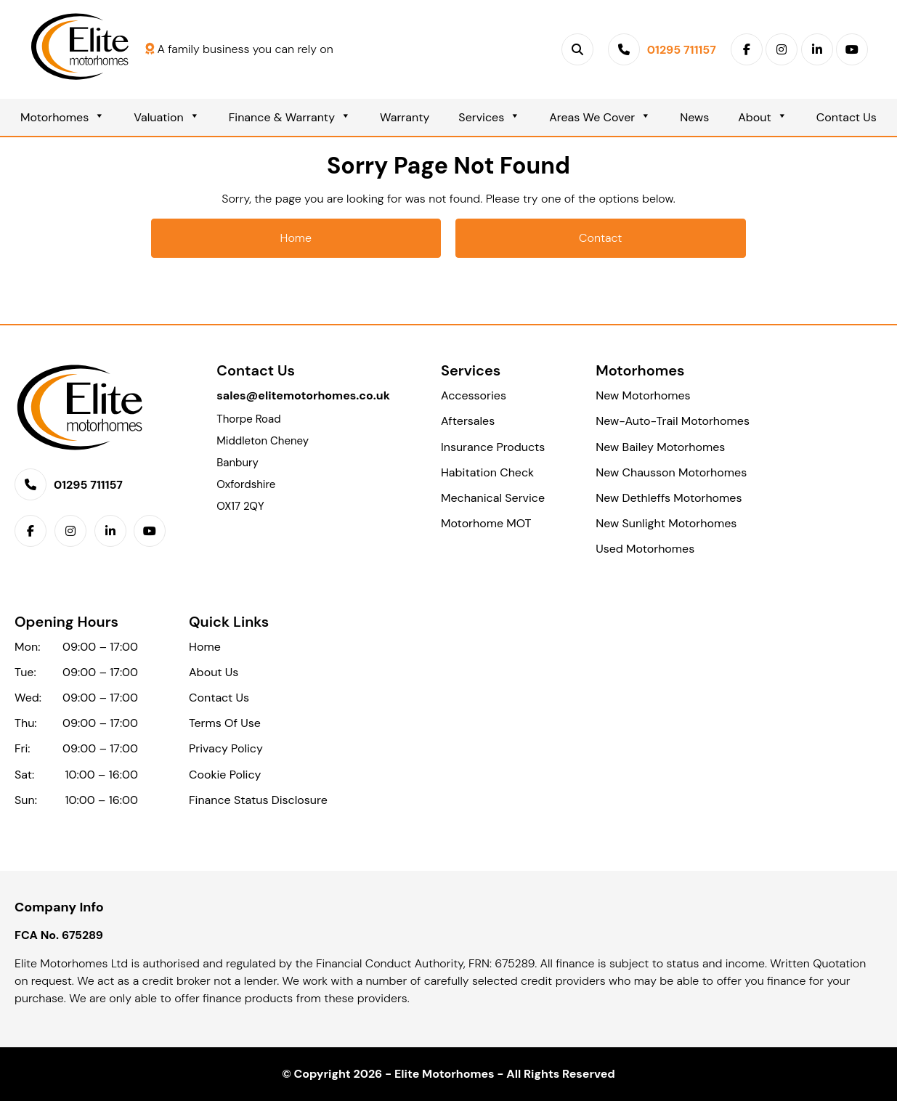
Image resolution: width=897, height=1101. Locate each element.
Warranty (404, 117)
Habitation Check (487, 472)
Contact (600, 237)
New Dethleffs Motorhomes (669, 497)
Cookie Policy (225, 774)
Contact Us (846, 117)
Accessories (473, 395)
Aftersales (468, 420)
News (694, 117)
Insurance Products (493, 447)
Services (489, 117)
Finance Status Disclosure (258, 800)
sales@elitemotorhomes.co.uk (303, 395)
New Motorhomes (643, 395)
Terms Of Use (225, 723)
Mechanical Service (493, 497)
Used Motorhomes (645, 548)
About (762, 117)
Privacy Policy (226, 748)
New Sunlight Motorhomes (666, 523)
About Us (213, 672)
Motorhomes (62, 117)
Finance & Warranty (290, 117)
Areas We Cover (600, 117)
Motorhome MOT (486, 523)
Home (296, 237)
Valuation (167, 117)
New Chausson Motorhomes (671, 472)
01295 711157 (88, 484)
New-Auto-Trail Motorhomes (673, 420)
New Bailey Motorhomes (660, 447)
